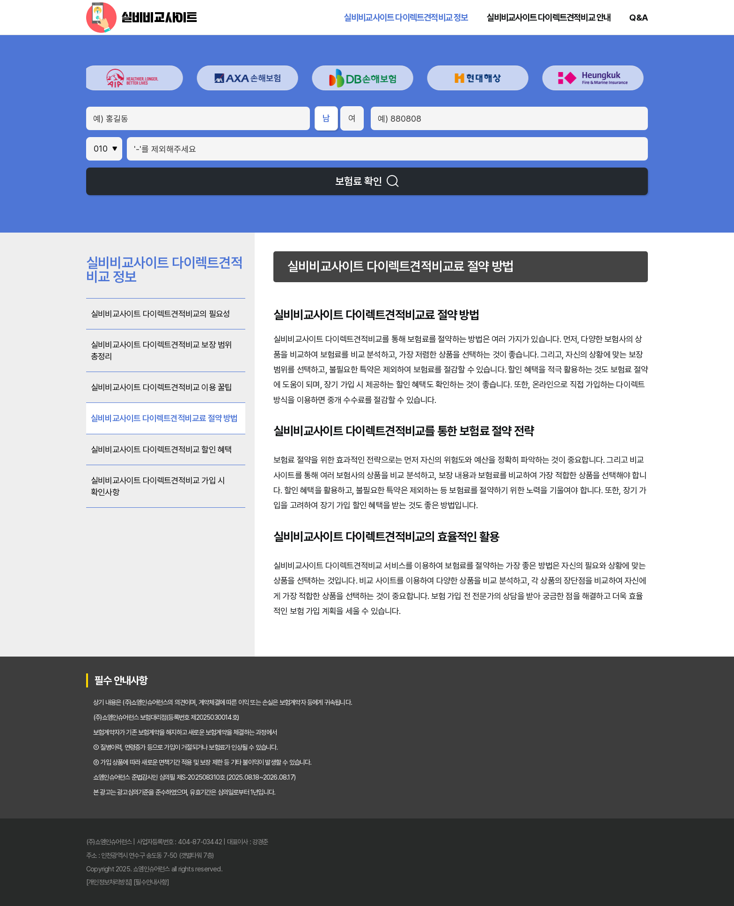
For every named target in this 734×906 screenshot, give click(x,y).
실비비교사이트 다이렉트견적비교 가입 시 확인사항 (158, 486)
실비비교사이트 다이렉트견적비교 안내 (549, 17)
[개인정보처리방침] (109, 882)
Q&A (638, 17)
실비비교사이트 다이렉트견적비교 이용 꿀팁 (161, 387)
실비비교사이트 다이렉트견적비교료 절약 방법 (164, 418)
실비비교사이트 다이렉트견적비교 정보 (406, 17)
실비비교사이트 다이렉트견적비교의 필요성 (160, 314)
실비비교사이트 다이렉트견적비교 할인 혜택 (161, 449)
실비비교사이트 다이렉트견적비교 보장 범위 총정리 (161, 350)
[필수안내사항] (151, 882)
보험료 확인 (367, 181)
